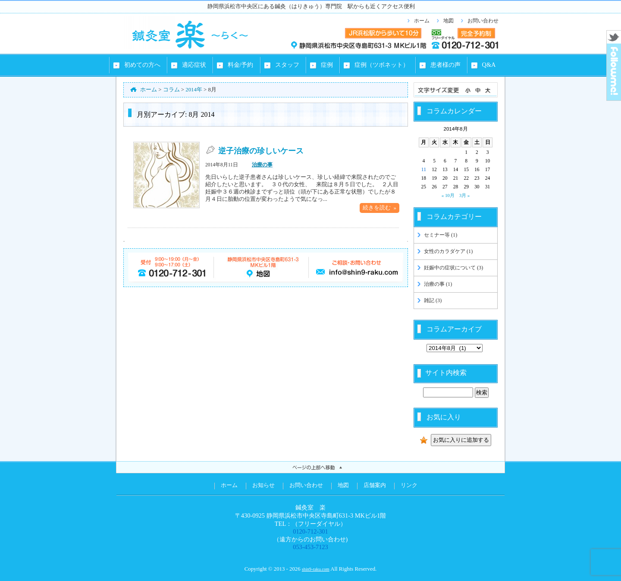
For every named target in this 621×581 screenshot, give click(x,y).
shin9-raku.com (315, 569)
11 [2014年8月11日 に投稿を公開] (423, 169)
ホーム (422, 21)
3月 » (464, 195)
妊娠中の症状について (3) (453, 268)
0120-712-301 (310, 531)
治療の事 (262, 164)
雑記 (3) (433, 300)
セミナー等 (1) (440, 235)
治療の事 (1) (438, 284)
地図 (448, 21)
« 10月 (448, 195)
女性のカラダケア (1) (448, 251)
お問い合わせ (483, 21)
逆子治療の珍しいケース (261, 151)
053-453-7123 (310, 547)
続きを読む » (379, 208)
